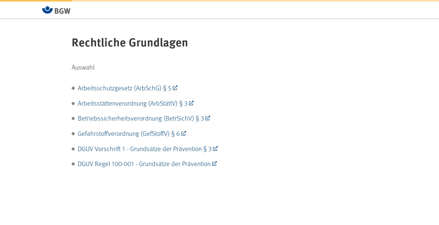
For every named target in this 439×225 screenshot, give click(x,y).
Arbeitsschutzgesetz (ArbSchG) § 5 (124, 87)
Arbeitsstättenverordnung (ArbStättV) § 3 (132, 103)
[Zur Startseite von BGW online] (56, 10)
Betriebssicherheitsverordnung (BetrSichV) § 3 (141, 118)
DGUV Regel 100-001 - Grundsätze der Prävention (144, 163)
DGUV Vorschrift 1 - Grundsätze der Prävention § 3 (145, 148)
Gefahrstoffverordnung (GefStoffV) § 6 (129, 133)
